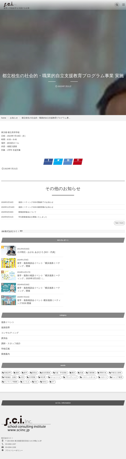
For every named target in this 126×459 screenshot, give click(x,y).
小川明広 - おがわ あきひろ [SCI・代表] (36, 252)
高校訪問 (7, 348)
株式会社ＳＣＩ (12, 231)
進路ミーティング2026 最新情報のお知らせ (35, 209)
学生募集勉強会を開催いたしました (32, 219)
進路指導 (5, 302)
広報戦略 (91, 348)
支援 (81, 348)
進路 (17, 348)
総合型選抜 (46, 348)
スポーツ (103, 352)
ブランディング (71, 352)
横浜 (73, 348)
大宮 (22, 352)
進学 (25, 348)
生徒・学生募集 (61, 348)
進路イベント (7, 297)
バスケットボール (88, 352)
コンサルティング (10, 308)
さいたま (25, 357)
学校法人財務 (116, 348)
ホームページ (55, 352)
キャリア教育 (117, 352)
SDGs (44, 357)
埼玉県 (42, 352)
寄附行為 (103, 348)
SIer (35, 357)
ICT (53, 357)
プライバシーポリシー (14, 426)
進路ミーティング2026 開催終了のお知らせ (35, 204)
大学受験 (32, 352)
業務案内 (5, 329)
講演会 (4, 313)
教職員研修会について (27, 214)
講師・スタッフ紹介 (11, 318)
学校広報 (5, 324)
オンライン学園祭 (10, 357)
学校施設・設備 (10, 352)
